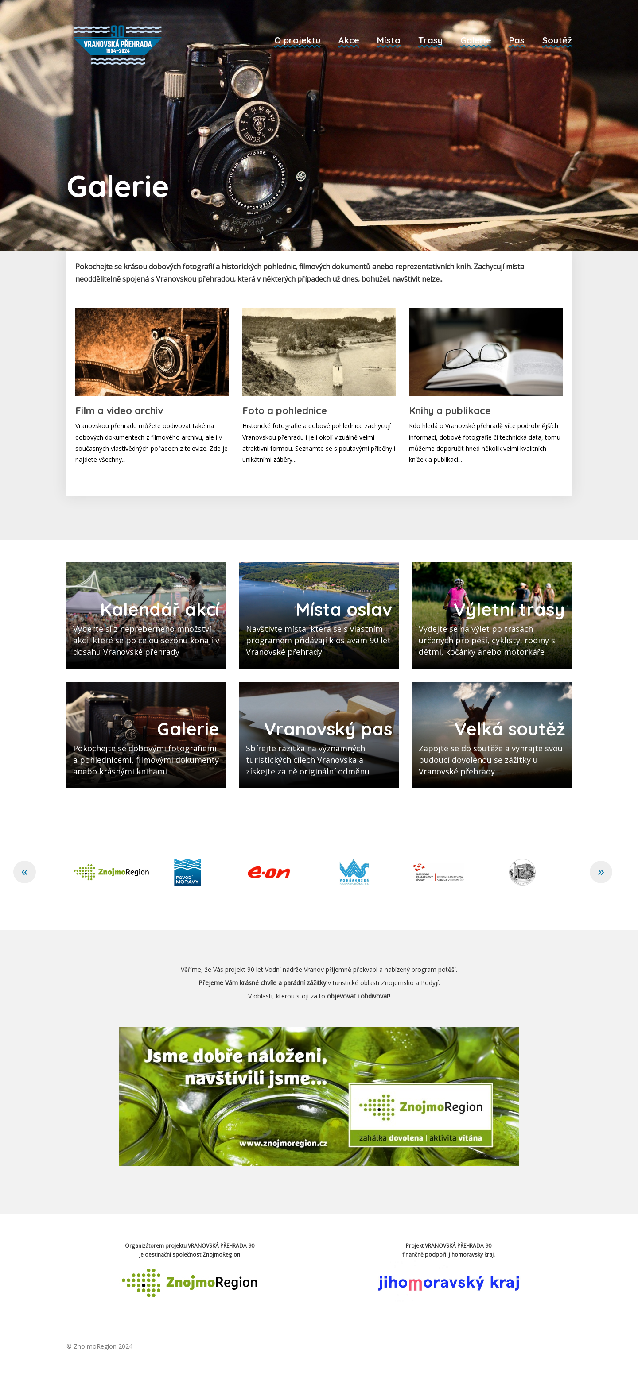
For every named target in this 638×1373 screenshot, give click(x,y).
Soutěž (557, 40)
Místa (389, 40)
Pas (517, 40)
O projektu (297, 40)
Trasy (430, 40)
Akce (348, 40)
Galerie (475, 40)
